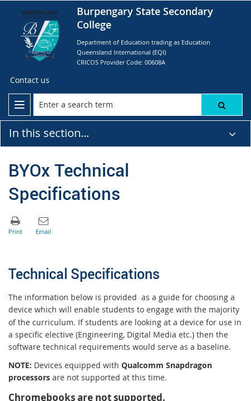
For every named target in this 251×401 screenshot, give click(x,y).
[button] (222, 105)
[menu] (19, 105)
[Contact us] (29, 80)
